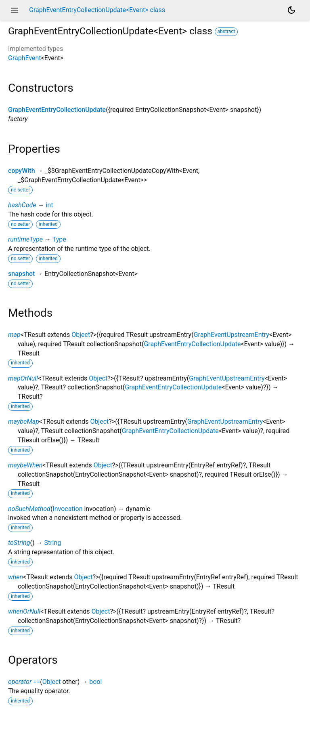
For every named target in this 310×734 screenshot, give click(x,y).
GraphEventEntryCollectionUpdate (57, 110)
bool (95, 682)
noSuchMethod (29, 509)
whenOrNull (24, 611)
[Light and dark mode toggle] (291, 10)
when (15, 577)
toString (19, 543)
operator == (24, 682)
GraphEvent (24, 58)
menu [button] (14, 10)
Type (59, 239)
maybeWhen (25, 465)
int (49, 205)
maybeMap (23, 421)
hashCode (22, 205)
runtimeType (25, 239)
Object (80, 335)
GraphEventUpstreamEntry (231, 335)
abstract (226, 31)
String (52, 543)
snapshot (21, 274)
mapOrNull (23, 378)
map (14, 335)
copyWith (21, 171)
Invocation (67, 509)
